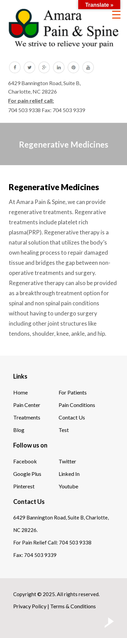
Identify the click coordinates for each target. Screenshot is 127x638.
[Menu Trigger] (116, 14)
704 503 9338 (24, 110)
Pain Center (26, 405)
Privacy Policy (29, 606)
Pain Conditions (77, 405)
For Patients (73, 392)
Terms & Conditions (73, 606)
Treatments (26, 417)
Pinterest (24, 486)
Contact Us (72, 417)
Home (20, 392)
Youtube (68, 486)
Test (64, 430)
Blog (18, 430)
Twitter (67, 461)
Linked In (69, 473)
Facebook (25, 461)
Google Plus (27, 473)
